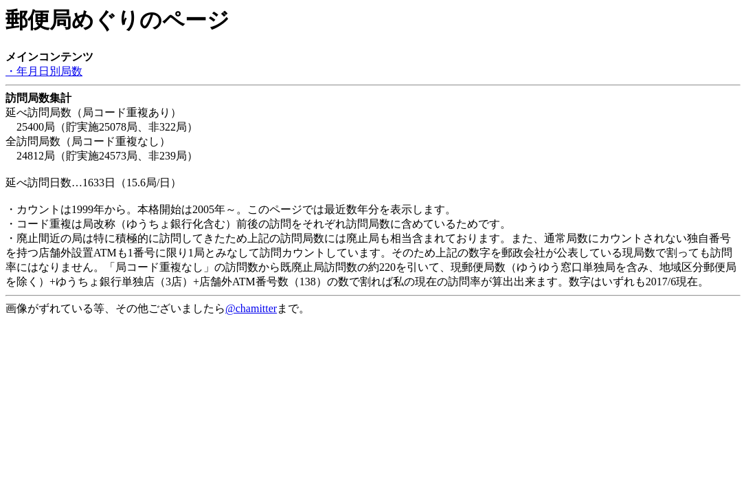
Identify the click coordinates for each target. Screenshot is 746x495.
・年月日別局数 (43, 71)
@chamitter (251, 308)
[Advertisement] (115, 333)
